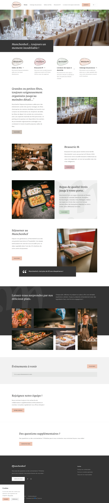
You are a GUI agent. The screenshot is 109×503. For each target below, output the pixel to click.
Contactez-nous (25, 443)
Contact (86, 4)
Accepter (6, 499)
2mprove (39, 498)
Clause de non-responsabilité (84, 474)
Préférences (14, 499)
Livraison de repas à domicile (71, 5)
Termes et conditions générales (85, 472)
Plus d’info (10, 495)
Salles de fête (47, 5)
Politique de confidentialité (83, 469)
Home (25, 5)
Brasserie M (57, 5)
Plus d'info (17, 132)
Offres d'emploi (18, 410)
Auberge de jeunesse (35, 5)
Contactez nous (18, 479)
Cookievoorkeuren (32, 496)
